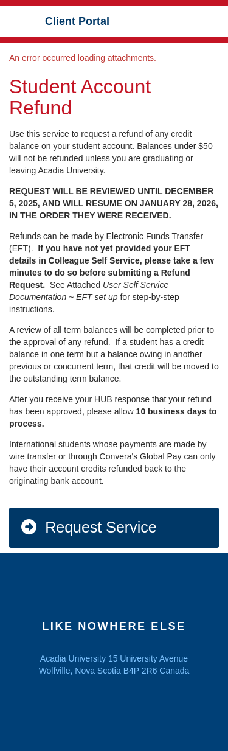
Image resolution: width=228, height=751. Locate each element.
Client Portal (77, 21)
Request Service (88, 527)
